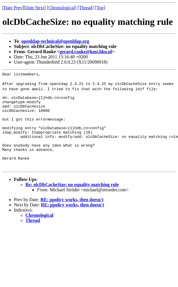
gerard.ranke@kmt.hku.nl (86, 51)
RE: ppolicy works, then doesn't (71, 216)
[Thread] (85, 7)
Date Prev (13, 7)
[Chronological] (61, 7)
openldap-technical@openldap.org (55, 41)
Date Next (34, 7)
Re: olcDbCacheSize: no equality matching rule (72, 201)
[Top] (100, 7)
